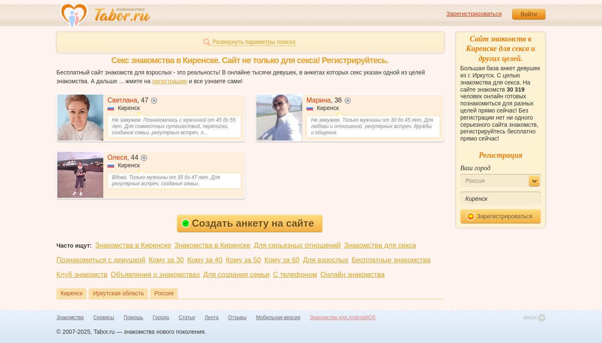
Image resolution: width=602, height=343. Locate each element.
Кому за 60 (281, 260)
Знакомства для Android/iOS (342, 317)
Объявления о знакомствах (155, 275)
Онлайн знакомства (352, 275)
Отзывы (237, 317)
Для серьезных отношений (297, 245)
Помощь (133, 317)
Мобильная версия (278, 317)
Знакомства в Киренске (133, 245)
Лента (211, 317)
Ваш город (475, 168)
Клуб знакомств (81, 275)
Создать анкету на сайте (247, 223)
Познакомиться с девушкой (100, 260)
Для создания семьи (236, 275)
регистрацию (169, 81)
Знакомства (70, 317)
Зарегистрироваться (474, 13)
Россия (163, 293)
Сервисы (103, 317)
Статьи (187, 317)
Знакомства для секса (380, 245)
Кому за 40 (204, 260)
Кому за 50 (243, 260)
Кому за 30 (166, 260)
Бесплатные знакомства (391, 260)
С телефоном (295, 275)
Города (161, 317)
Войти (528, 14)
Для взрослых (326, 260)
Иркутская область (118, 293)
